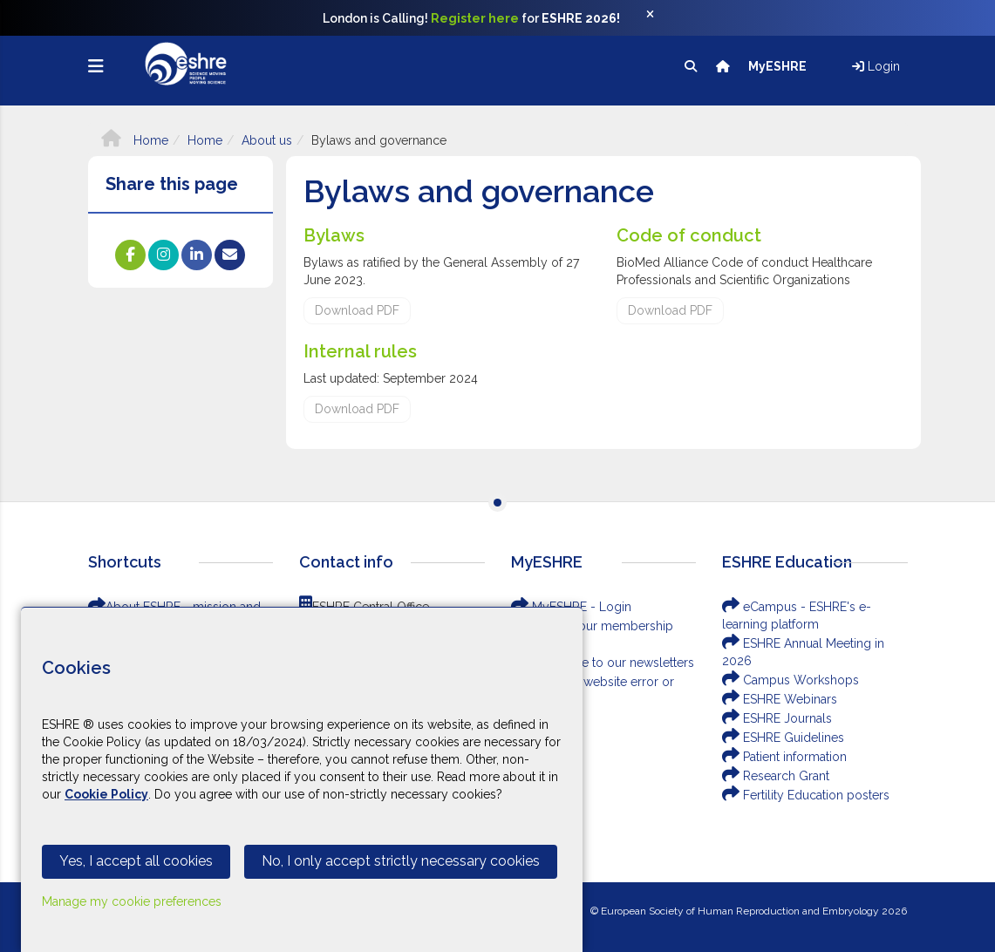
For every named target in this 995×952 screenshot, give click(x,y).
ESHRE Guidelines (783, 738)
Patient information (784, 757)
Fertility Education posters (805, 795)
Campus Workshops (790, 680)
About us (267, 140)
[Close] (659, 18)
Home (134, 140)
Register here (475, 18)
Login (876, 66)
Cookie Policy (106, 794)
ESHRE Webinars (779, 699)
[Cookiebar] (302, 779)
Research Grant (775, 776)
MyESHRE (778, 66)
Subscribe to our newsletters (602, 663)
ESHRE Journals (777, 718)
